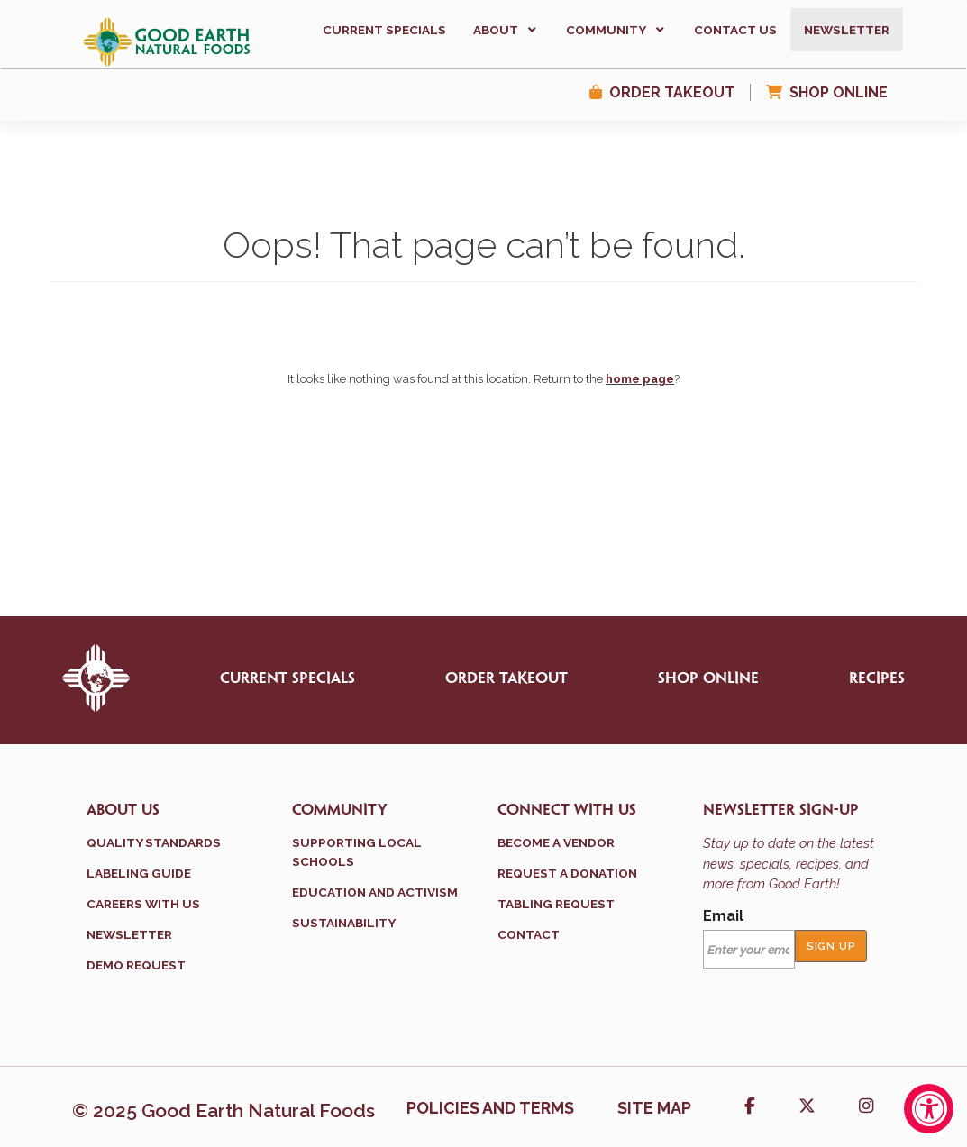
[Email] (749, 949)
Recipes (877, 678)
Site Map (654, 1107)
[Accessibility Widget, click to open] (928, 1108)
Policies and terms (490, 1107)
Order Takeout (671, 92)
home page (640, 379)
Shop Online (838, 92)
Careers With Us (143, 904)
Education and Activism (375, 892)
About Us (123, 810)
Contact (528, 934)
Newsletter (129, 934)
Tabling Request (556, 904)
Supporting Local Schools (357, 851)
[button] (506, 29)
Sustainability (344, 922)
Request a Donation (567, 873)
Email (723, 915)
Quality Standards (154, 842)
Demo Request (136, 965)
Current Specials (287, 678)
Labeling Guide (139, 873)
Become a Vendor (556, 842)
